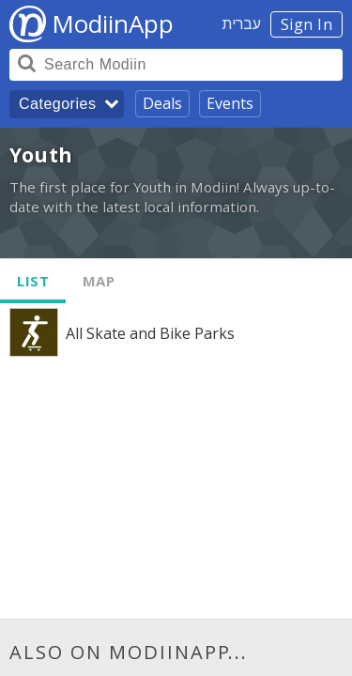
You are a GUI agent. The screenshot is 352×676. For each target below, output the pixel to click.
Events (230, 103)
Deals (162, 103)
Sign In (307, 24)
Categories (57, 104)
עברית (241, 23)
